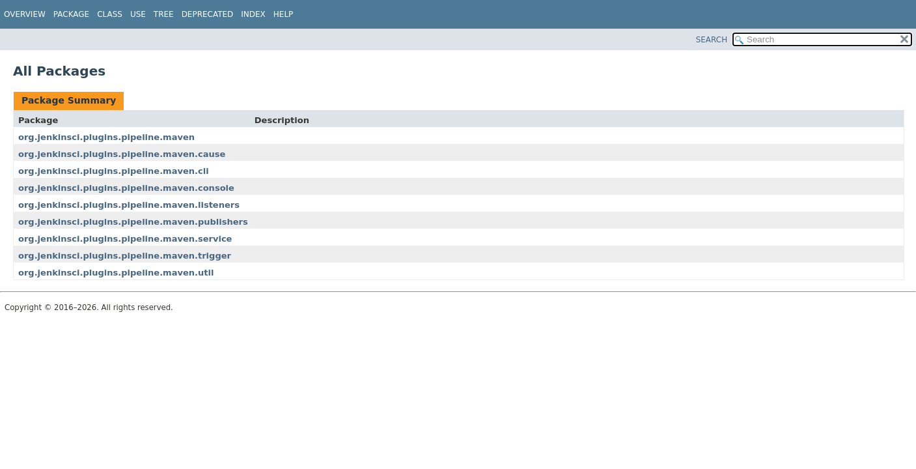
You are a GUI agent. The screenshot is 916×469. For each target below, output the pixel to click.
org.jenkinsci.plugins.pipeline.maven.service (125, 239)
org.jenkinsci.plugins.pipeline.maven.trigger (124, 256)
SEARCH (712, 39)
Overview (25, 14)
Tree (164, 14)
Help (283, 14)
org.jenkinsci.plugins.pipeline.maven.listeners (129, 205)
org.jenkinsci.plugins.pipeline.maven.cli (113, 171)
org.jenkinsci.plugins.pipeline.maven (106, 137)
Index (253, 14)
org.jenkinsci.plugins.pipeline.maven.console (126, 188)
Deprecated (208, 14)
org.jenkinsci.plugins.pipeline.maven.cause (121, 154)
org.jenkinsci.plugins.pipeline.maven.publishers (133, 222)
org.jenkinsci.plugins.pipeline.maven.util (116, 272)
